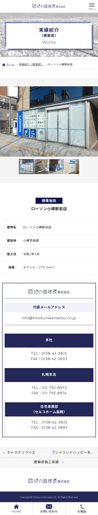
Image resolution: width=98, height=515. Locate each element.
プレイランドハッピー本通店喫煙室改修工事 (75, 453)
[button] (3, 121)
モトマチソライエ (21, 453)
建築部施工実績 (46, 462)
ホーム (8, 64)
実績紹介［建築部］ (31, 64)
